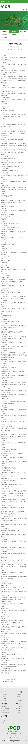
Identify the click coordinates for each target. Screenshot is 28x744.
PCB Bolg (23, 34)
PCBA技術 (14, 34)
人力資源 (18, 713)
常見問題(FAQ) (19, 701)
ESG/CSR (18, 708)
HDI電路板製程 (5, 706)
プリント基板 (4, 720)
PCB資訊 (5, 32)
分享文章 (20, 49)
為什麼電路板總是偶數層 (10, 679)
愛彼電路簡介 (19, 706)
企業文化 (18, 710)
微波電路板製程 (5, 708)
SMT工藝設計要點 (9, 681)
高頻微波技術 (23, 32)
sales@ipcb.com (14, 737)
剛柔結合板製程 (5, 710)
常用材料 (18, 696)
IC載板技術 (4, 34)
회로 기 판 (3, 718)
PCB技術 (14, 32)
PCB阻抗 (18, 698)
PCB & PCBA (4, 723)
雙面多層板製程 (5, 713)
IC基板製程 (18, 694)
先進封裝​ (5, 37)
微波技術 (3, 701)
